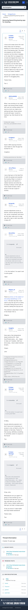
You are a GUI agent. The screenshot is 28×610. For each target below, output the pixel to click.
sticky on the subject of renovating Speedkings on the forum (13, 298)
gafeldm (7, 589)
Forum (4, 14)
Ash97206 (7, 593)
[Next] (24, 31)
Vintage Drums (12, 14)
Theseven (7, 586)
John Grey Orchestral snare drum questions (15, 552)
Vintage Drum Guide (7, 607)
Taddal (6, 583)
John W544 (10, 554)
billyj (7, 579)
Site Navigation (14, 7)
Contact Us (18, 607)
